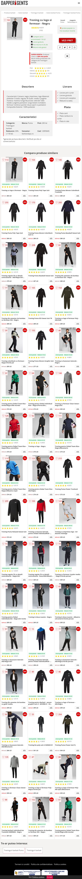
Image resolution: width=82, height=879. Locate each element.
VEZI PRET (67, 40)
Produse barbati (9, 13)
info (24, 196)
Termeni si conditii (22, 864)
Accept (49, 877)
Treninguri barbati (37, 13)
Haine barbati (23, 13)
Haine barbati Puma (53, 13)
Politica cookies (60, 864)
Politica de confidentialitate (42, 864)
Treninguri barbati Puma (71, 13)
